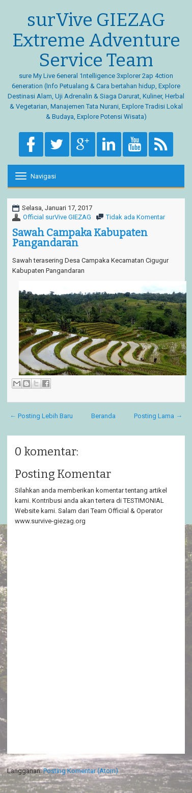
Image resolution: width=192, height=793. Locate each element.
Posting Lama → (158, 416)
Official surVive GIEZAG (57, 217)
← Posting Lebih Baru (41, 416)
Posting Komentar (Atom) (80, 771)
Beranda (103, 416)
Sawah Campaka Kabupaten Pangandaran (80, 237)
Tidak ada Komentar (135, 217)
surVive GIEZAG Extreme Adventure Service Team (96, 40)
